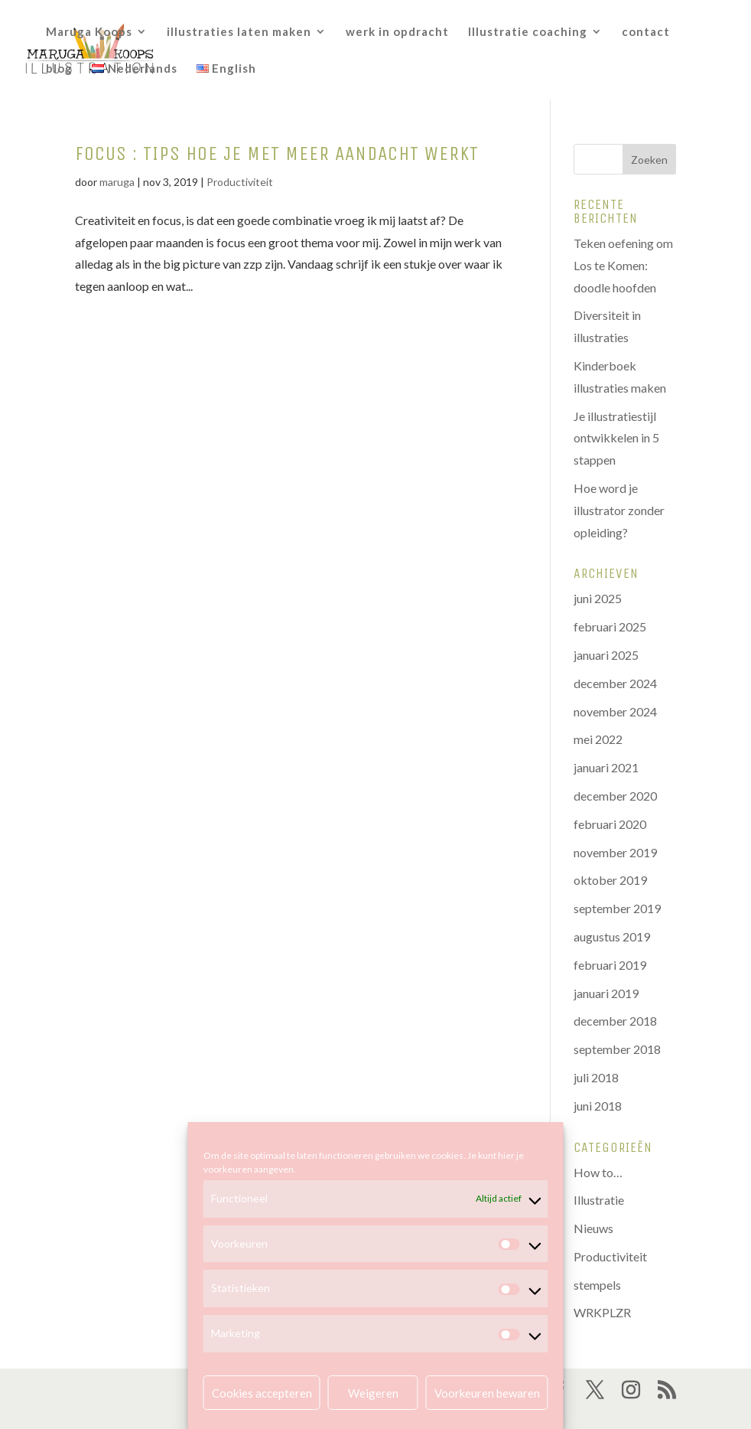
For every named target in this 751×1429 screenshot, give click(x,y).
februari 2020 (610, 824)
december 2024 (615, 683)
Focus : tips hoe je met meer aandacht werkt (277, 153)
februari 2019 (610, 965)
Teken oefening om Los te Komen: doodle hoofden (623, 265)
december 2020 (615, 795)
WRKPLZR (602, 1312)
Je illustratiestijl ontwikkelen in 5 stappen (616, 438)
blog (59, 69)
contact (646, 32)
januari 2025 (606, 655)
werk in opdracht (397, 32)
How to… (598, 1172)
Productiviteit (239, 181)
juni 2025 (598, 598)
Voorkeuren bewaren (487, 1393)
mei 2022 (598, 739)
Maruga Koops (89, 32)
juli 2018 (596, 1077)
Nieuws (593, 1228)
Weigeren (373, 1393)
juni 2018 (598, 1105)
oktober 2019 (610, 880)
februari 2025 (610, 626)
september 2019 (617, 908)
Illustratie (599, 1199)
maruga (117, 181)
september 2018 (617, 1049)
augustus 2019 (612, 936)
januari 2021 (606, 767)
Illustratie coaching (527, 32)
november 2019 (615, 852)
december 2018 (615, 1020)
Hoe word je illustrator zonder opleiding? (619, 510)
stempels (597, 1284)
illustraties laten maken (239, 32)
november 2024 (615, 711)
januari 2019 (606, 993)
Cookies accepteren (262, 1393)
